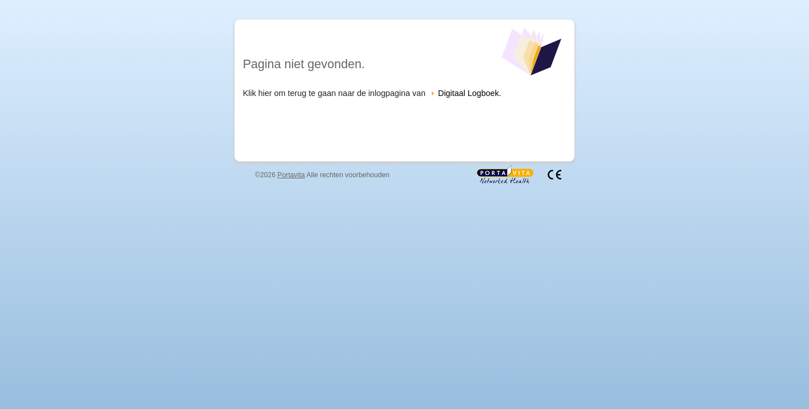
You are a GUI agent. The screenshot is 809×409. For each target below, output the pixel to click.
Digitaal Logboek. (469, 93)
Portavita (291, 175)
